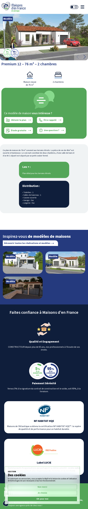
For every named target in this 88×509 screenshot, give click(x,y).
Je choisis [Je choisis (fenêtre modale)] (42, 493)
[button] (84, 56)
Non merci (42, 487)
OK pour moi (42, 499)
